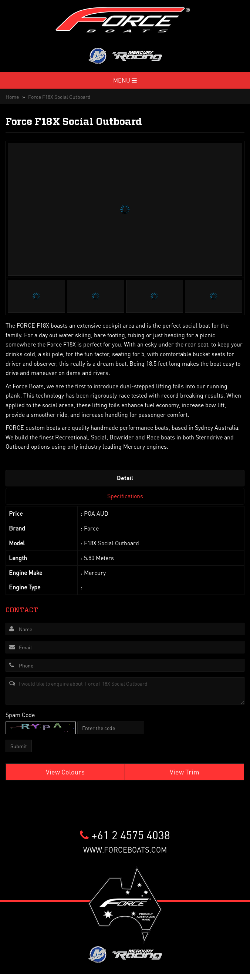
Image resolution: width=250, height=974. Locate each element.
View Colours (65, 771)
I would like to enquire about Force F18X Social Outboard (125, 690)
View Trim (184, 771)
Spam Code (20, 715)
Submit (18, 746)
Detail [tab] (125, 478)
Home (12, 96)
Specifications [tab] (125, 496)
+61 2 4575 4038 (125, 835)
